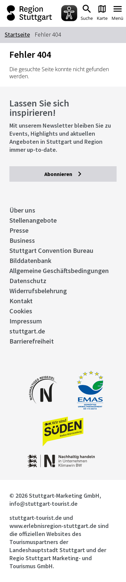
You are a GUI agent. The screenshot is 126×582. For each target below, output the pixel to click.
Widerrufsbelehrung (38, 290)
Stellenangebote (33, 220)
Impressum (25, 321)
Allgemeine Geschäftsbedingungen (59, 270)
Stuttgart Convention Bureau (51, 250)
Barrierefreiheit (31, 341)
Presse (19, 230)
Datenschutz (27, 280)
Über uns (22, 210)
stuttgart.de (27, 331)
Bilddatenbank (30, 260)
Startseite (17, 34)
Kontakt (21, 301)
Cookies (20, 311)
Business (22, 240)
